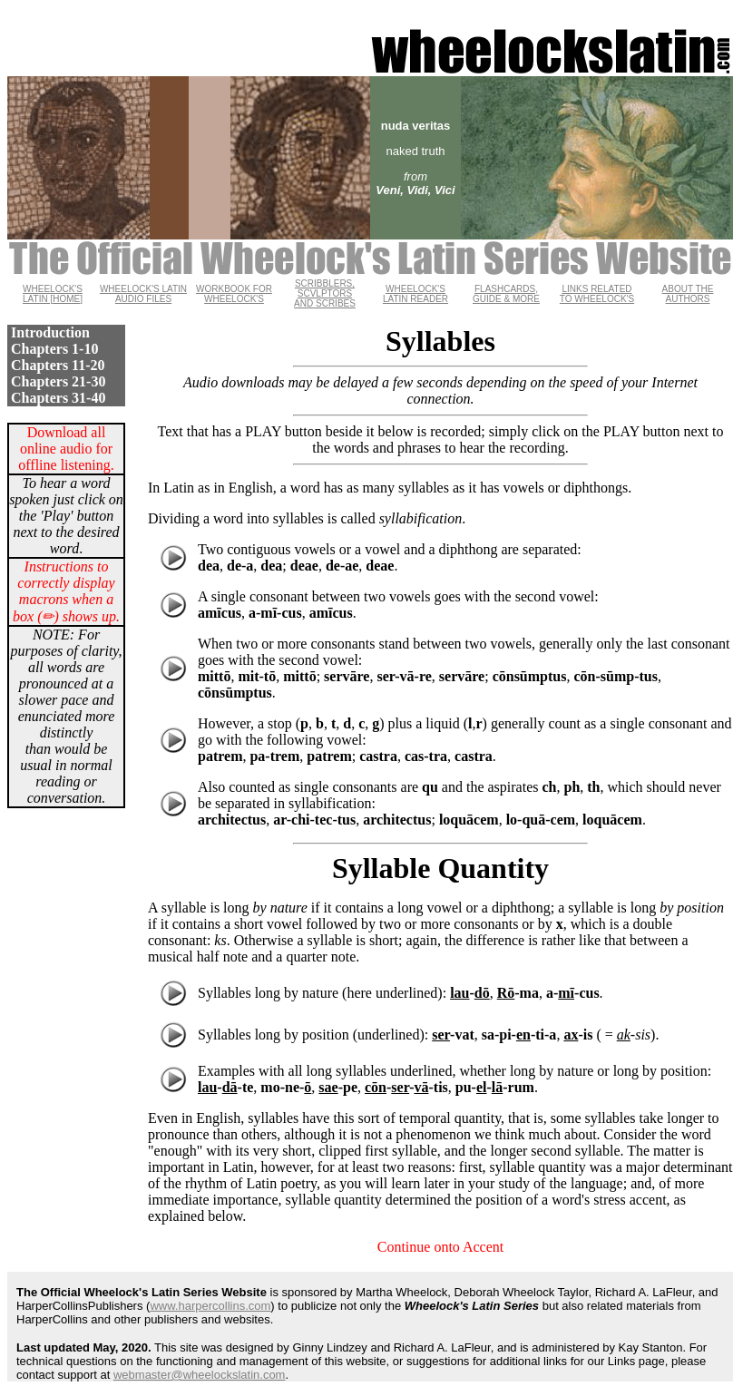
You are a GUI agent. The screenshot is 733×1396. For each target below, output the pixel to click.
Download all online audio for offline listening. (65, 449)
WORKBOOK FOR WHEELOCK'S (234, 294)
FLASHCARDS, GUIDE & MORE (506, 294)
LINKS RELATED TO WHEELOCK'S (597, 294)
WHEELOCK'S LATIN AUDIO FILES (143, 294)
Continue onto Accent (440, 1246)
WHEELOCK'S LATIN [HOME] (53, 294)
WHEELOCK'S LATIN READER (415, 294)
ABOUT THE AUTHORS (688, 294)
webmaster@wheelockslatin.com (199, 1374)
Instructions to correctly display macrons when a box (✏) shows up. (66, 591)
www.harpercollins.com (210, 1306)
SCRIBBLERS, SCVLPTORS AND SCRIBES (325, 293)
